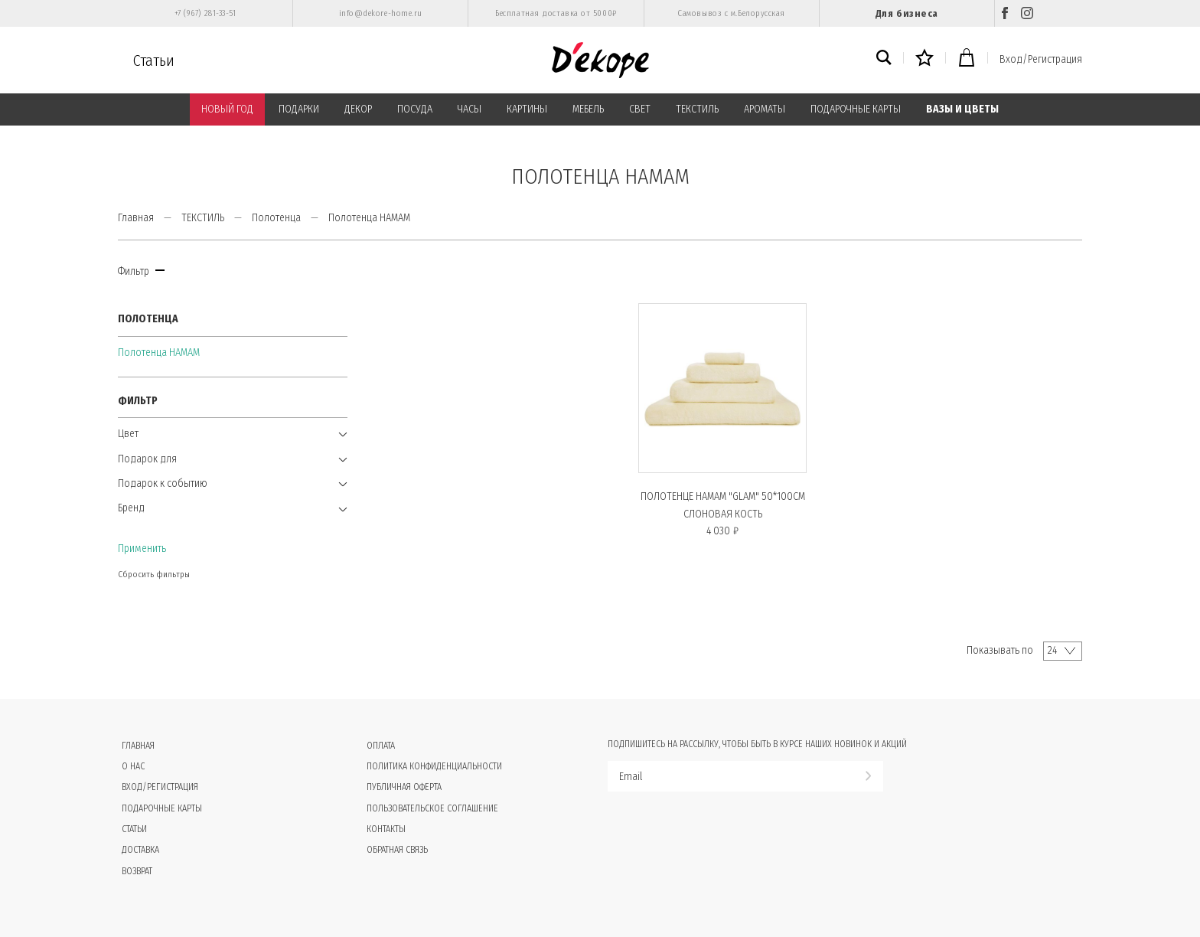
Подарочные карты (162, 808)
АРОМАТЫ (764, 109)
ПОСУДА (414, 109)
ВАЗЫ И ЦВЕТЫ (962, 109)
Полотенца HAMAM (159, 352)
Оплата (381, 745)
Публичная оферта (404, 787)
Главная (136, 217)
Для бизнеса (907, 13)
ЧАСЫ (469, 109)
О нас (133, 766)
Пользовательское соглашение (432, 808)
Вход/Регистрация (1040, 59)
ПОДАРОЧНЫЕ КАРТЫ (855, 109)
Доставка (140, 849)
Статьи (153, 60)
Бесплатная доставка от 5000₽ (555, 13)
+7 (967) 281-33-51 (205, 13)
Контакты (386, 829)
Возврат (137, 871)
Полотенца (276, 217)
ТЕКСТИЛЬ (697, 109)
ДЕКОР (358, 109)
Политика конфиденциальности (434, 766)
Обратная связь (397, 849)
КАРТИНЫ (527, 109)
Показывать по (1000, 650)
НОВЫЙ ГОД (227, 109)
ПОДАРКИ (299, 109)
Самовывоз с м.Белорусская (731, 13)
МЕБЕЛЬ (588, 109)
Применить (142, 548)
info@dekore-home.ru (380, 13)
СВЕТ (640, 109)
